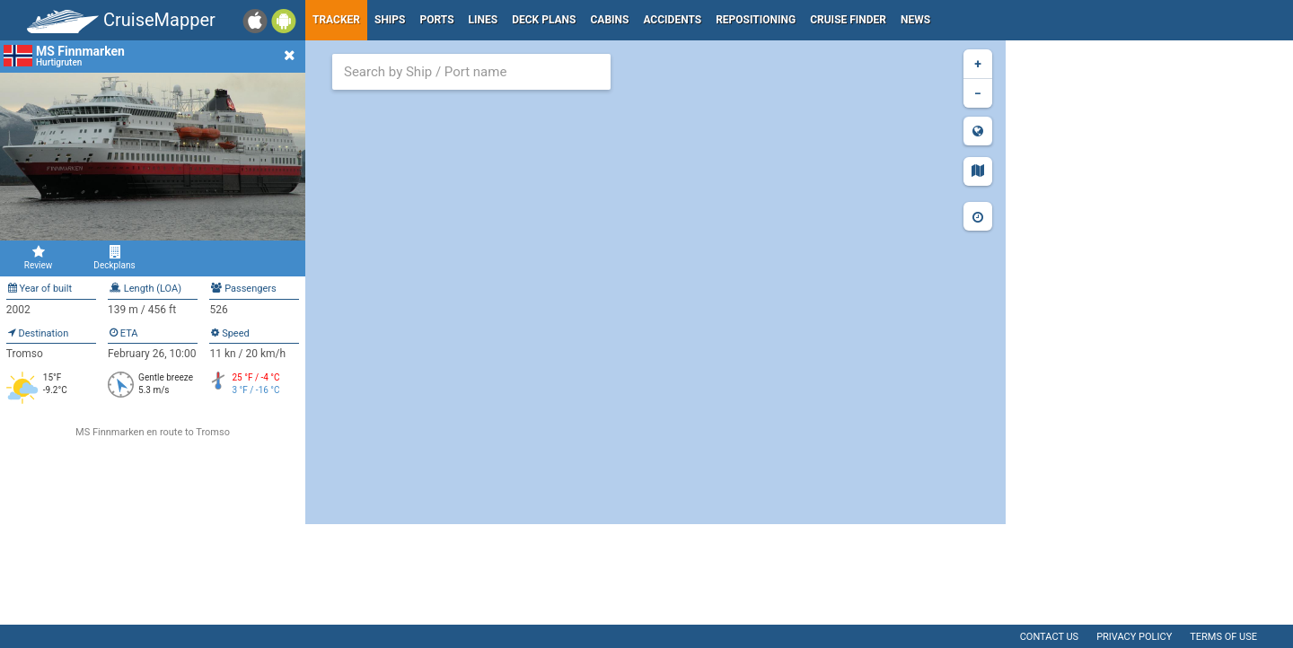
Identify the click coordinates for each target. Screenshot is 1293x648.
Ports (437, 19)
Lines (483, 19)
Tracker (336, 19)
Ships (390, 19)
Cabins (609, 19)
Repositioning (756, 19)
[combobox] (471, 72)
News (915, 19)
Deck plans (544, 19)
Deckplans (114, 257)
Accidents (672, 19)
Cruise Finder (848, 19)
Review (38, 257)
